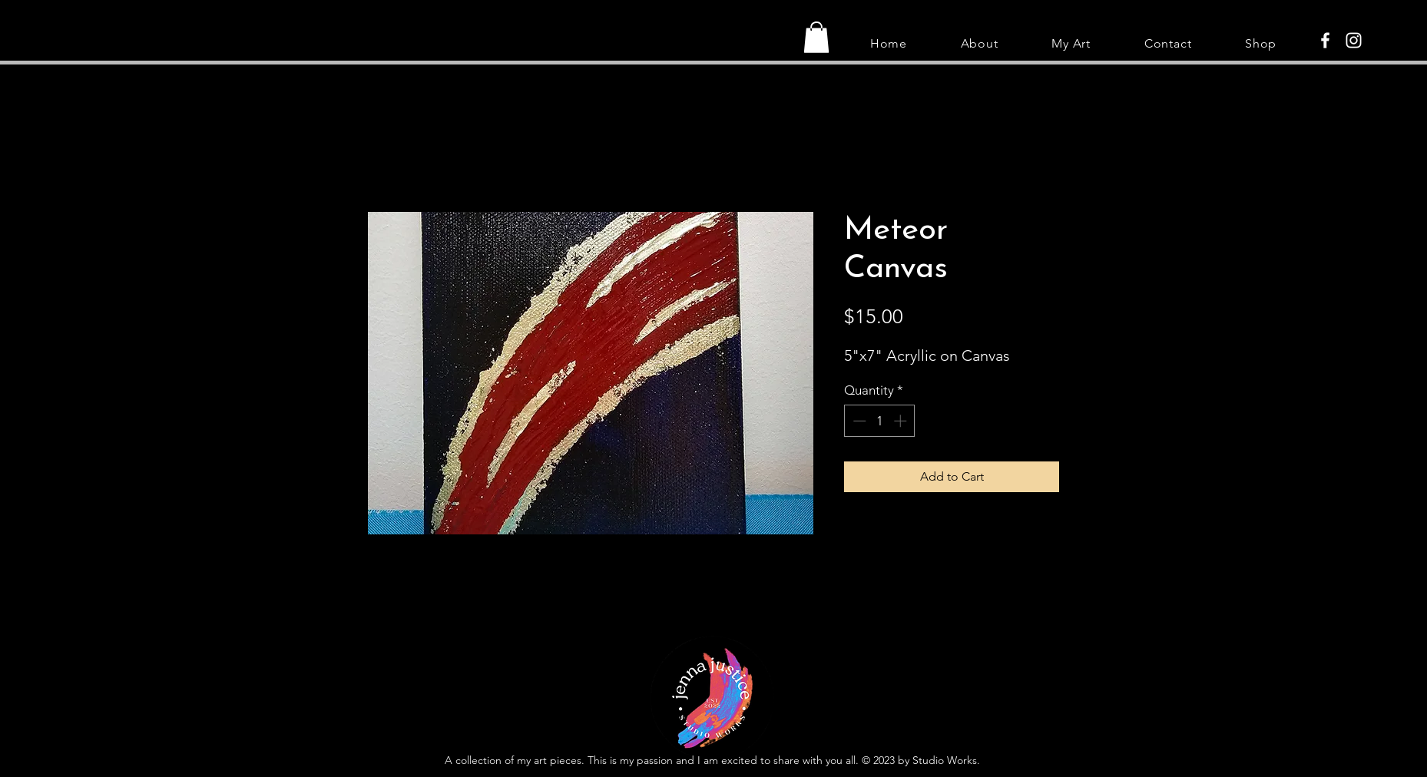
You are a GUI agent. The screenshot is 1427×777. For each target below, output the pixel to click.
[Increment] (901, 420)
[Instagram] (1353, 40)
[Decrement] (857, 420)
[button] (816, 37)
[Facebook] (1325, 40)
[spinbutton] (879, 420)
